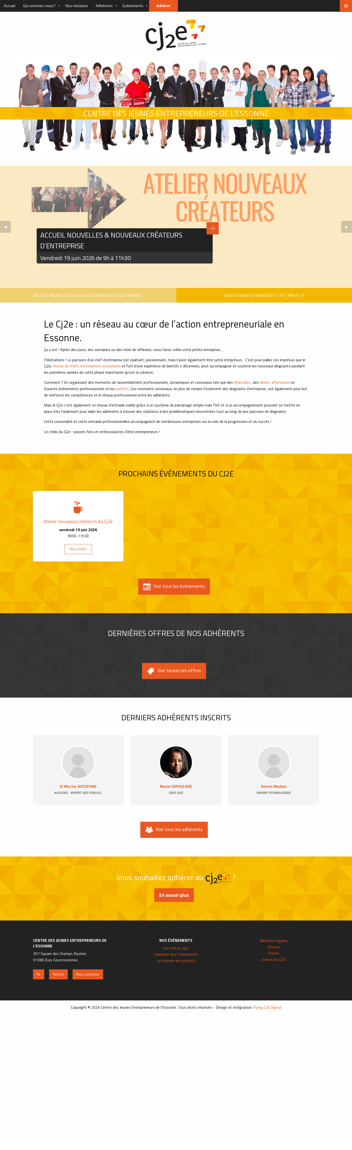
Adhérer (163, 6)
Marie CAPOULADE (176, 786)
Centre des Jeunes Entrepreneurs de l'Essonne (176, 35)
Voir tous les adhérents (174, 829)
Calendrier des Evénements (176, 954)
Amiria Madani (273, 786)
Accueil (9, 6)
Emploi (273, 953)
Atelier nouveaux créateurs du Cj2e (78, 521)
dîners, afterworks (275, 382)
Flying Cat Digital (267, 1007)
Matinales (242, 382)
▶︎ (348, 228)
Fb (38, 974)
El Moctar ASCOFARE (78, 786)
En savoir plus (174, 895)
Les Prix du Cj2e (176, 948)
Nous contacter (87, 974)
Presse (273, 947)
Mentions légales (274, 940)
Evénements (132, 6)
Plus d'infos (78, 549)
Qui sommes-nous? (39, 6)
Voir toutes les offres (174, 671)
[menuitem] (9, 6)
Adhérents (104, 6)
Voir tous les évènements (174, 586)
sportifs (122, 389)
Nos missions (76, 6)
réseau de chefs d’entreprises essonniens (87, 366)
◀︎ (7, 228)
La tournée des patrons (176, 961)
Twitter (58, 974)
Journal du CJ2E (273, 959)
